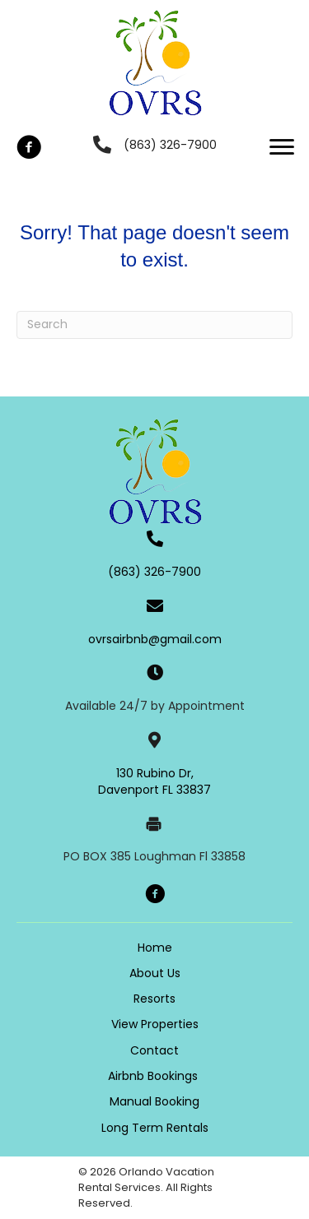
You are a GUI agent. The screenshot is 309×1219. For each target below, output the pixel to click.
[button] (28, 147)
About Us (154, 973)
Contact (154, 1050)
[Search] (154, 325)
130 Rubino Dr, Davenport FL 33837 (154, 781)
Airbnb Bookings (154, 1076)
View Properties (155, 1024)
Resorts (154, 998)
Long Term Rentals (154, 1127)
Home (155, 947)
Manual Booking (154, 1101)
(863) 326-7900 (170, 145)
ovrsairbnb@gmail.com (155, 639)
